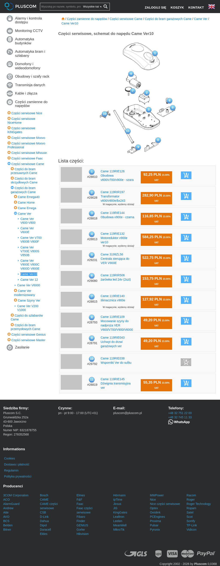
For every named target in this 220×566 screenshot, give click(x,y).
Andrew (8, 508)
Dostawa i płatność (16, 464)
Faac (79, 504)
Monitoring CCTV (29, 31)
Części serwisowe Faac (27, 158)
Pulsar (154, 525)
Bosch (44, 495)
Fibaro (80, 516)
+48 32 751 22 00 (180, 413)
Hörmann (119, 495)
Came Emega (27, 208)
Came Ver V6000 (28, 285)
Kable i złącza (26, 93)
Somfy (190, 521)
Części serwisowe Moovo (28, 138)
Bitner (7, 529)
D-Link (44, 516)
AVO (6, 516)
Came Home (26, 202)
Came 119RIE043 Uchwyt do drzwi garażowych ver (112, 342)
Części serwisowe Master (28, 340)
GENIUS (82, 525)
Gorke (80, 529)
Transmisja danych (30, 85)
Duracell (45, 529)
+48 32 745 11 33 (180, 417)
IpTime (117, 499)
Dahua (44, 521)
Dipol (43, 525)
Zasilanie (22, 347)
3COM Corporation (16, 495)
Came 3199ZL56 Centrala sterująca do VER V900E (115, 259)
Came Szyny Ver (29, 300)
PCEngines (157, 516)
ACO (6, 499)
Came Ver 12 (29, 279)
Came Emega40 (29, 197)
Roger (190, 499)
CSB (43, 512)
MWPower (157, 495)
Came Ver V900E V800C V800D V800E (30, 264)
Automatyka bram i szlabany (30, 53)
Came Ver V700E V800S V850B (29, 251)
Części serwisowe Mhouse (29, 153)
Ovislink (155, 512)
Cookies (9, 458)
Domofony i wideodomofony (27, 66)
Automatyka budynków (24, 41)
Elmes (80, 495)
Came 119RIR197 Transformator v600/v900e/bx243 (113, 196)
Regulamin (11, 470)
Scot (189, 516)
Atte (6, 512)
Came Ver (24, 213)
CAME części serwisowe (49, 506)
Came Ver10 (28, 274)
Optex (154, 508)
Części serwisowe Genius (28, 334)
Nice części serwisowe (165, 504)
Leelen (117, 521)
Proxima (155, 521)
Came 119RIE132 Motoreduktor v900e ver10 (114, 238)
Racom (191, 495)
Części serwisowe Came (27, 164)
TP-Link (191, 525)
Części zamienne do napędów (31, 104)
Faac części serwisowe (84, 510)
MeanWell (120, 525)
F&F (79, 499)
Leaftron (118, 516)
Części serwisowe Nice (26, 113)
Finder (80, 521)
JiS (115, 508)
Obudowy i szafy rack (32, 76)
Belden (8, 525)
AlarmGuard (11, 504)
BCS (6, 521)
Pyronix (155, 529)
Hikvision (82, 534)
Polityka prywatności (17, 476)
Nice (153, 499)
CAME (44, 499)
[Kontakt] (196, 7)
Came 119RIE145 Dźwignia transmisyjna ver (115, 383)
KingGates (120, 512)
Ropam (191, 508)
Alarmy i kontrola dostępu (28, 20)
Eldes (43, 534)
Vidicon (191, 529)
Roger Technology (198, 504)
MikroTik (118, 529)
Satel (189, 512)
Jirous (117, 504)
